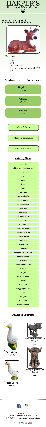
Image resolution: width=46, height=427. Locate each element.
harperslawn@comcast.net (29, 418)
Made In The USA (23, 423)
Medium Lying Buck (14, 20)
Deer (8, 56)
